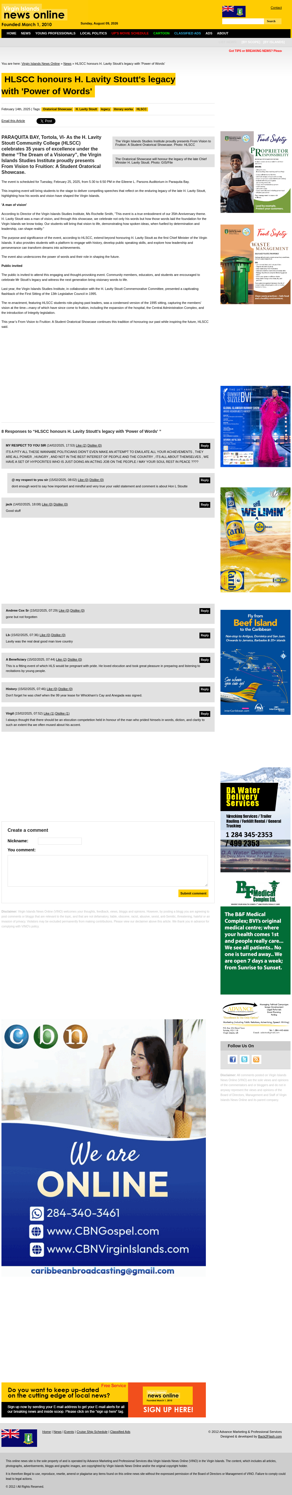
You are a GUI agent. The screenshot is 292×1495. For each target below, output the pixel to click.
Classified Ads (120, 1431)
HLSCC (142, 109)
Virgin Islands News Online (41, 63)
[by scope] (250, 42)
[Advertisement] (108, 374)
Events (69, 1431)
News (26, 33)
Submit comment (193, 893)
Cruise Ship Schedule (92, 1431)
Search (271, 21)
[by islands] (274, 42)
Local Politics (93, 33)
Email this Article (13, 120)
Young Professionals (55, 33)
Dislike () (94, 445)
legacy (105, 109)
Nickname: (18, 840)
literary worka (123, 109)
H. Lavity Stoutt (86, 109)
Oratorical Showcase (57, 109)
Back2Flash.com (270, 1436)
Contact (276, 7)
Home (11, 33)
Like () (81, 445)
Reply (205, 445)
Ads (209, 33)
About (222, 33)
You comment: (22, 850)
